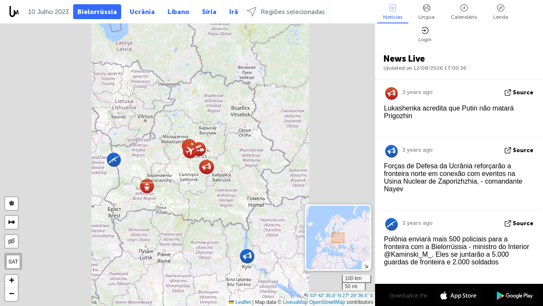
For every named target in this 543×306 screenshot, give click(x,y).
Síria (209, 12)
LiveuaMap (295, 302)
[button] (147, 186)
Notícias (392, 12)
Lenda (500, 12)
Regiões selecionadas (286, 12)
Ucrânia (142, 12)
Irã (233, 12)
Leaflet (239, 302)
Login (425, 34)
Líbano (178, 12)
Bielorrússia (97, 12)
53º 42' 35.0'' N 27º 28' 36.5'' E (341, 295)
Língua (426, 12)
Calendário (464, 12)
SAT (13, 262)
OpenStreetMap (327, 302)
